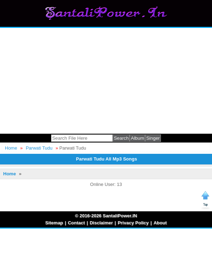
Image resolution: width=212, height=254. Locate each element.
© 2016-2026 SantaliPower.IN (106, 215)
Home (11, 148)
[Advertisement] (106, 80)
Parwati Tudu (39, 148)
